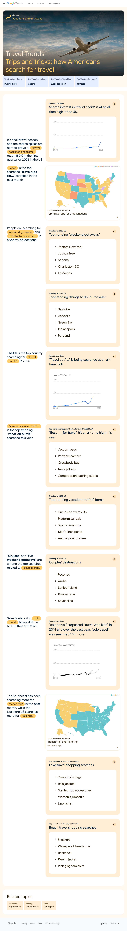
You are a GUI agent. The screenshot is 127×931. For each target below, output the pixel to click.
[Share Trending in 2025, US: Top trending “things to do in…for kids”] (114, 294)
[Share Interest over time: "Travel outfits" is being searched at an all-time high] (114, 356)
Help (103, 924)
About (40, 924)
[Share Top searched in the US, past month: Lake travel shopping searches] (114, 762)
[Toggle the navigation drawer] (3, 3)
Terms (32, 924)
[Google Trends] (14, 3)
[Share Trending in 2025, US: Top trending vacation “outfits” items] (114, 496)
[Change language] (115, 923)
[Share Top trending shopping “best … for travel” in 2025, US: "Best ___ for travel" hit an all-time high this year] (114, 429)
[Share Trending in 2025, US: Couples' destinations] (114, 559)
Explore (40, 3)
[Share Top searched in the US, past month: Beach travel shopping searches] (114, 824)
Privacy (24, 924)
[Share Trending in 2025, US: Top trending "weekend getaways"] (114, 231)
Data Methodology (52, 924)
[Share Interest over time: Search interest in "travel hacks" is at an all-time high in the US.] (114, 104)
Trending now (54, 3)
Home (30, 3)
